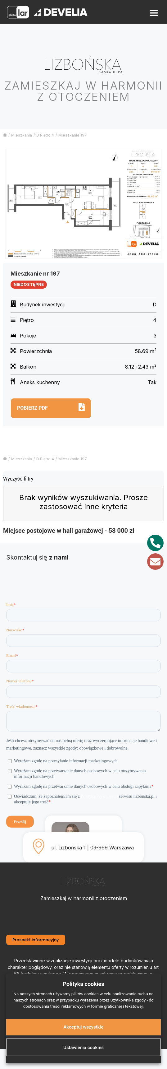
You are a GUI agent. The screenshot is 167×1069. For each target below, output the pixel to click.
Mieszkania (21, 135)
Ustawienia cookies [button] (83, 1047)
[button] (154, 13)
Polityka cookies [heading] (83, 984)
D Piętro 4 (45, 135)
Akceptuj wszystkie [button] (84, 1027)
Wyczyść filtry (18, 479)
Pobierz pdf (32, 408)
